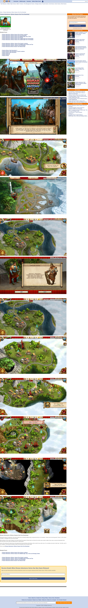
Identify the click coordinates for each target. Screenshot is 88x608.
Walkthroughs (23, 1)
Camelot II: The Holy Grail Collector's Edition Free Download (80, 55)
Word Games (63, 3)
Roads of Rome (5, 55)
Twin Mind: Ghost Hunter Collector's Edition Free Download (80, 40)
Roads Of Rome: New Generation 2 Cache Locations (13, 51)
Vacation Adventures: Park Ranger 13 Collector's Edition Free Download (80, 83)
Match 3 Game (77, 77)
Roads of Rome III (6, 53)
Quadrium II (70, 113)
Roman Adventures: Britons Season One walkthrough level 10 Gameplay (17, 38)
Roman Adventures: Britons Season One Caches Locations (15, 34)
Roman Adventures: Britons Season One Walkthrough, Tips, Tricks (16, 36)
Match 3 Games (20, 3)
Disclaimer (57, 597)
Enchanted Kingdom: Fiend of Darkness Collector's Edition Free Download (76, 108)
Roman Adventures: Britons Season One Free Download (14, 35)
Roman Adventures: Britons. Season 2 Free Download (13, 45)
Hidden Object (77, 35)
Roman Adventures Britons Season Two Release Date (13, 46)
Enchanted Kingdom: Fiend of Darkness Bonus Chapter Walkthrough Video (77, 97)
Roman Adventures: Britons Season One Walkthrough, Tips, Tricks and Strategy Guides (21, 553)
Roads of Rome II (6, 54)
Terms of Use (51, 597)
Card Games (51, 3)
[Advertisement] (44, 8)
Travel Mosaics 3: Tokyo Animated (75, 112)
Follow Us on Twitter (36, 599)
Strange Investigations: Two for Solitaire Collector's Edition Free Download (81, 33)
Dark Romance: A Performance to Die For (76, 91)
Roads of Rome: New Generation (9, 52)
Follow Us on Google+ (51, 599)
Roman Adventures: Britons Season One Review (12, 37)
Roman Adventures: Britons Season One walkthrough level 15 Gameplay (17, 39)
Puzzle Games (45, 3)
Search (86, 1)
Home (29, 597)
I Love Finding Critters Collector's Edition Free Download (79, 69)
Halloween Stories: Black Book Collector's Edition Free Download (76, 93)
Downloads (16, 1)
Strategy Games (38, 3)
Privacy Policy (45, 597)
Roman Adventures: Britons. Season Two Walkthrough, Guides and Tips (17, 44)
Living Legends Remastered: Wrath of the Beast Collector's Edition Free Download (81, 47)
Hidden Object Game (36, 1)
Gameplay (29, 1)
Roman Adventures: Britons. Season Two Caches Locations (15, 43)
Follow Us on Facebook (27, 599)
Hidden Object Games (11, 3)
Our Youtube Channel (61, 599)
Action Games (57, 3)
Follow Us (44, 599)
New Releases (3, 3)
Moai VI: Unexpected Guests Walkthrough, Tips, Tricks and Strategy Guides (78, 110)
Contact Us (38, 597)
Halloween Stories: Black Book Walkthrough (77, 95)
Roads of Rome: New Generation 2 (9, 50)
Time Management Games (29, 3)
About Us (34, 597)
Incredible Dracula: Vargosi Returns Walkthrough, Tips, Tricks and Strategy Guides (77, 115)
